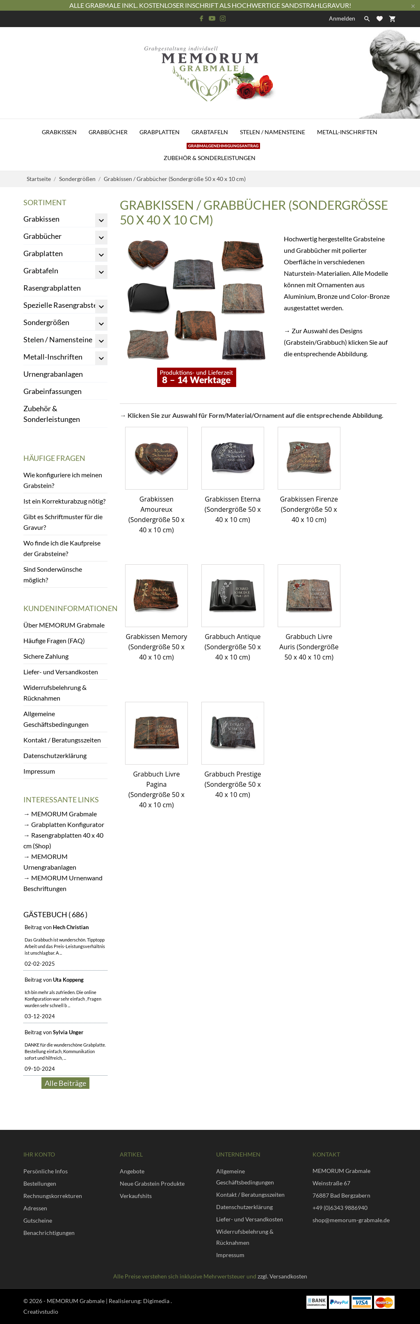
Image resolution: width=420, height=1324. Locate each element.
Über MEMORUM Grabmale (64, 625)
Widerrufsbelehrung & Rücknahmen (55, 692)
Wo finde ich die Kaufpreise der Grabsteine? (61, 548)
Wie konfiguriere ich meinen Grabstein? (62, 480)
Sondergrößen (46, 322)
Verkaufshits (136, 1195)
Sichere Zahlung (45, 656)
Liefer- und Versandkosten (60, 672)
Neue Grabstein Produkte (152, 1183)
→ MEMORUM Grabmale (60, 814)
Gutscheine (37, 1220)
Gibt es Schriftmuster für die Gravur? (63, 522)
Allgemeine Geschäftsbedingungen (56, 719)
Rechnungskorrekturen (52, 1195)
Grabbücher (108, 131)
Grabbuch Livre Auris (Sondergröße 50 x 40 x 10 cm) (308, 647)
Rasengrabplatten (52, 287)
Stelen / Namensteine (272, 131)
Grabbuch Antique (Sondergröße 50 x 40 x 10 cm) (233, 647)
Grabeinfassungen (52, 391)
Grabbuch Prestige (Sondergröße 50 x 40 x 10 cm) (232, 784)
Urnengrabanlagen (53, 373)
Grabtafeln (210, 131)
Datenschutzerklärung (55, 755)
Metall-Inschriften (347, 131)
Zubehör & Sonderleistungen (212, 153)
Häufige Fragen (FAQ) (54, 640)
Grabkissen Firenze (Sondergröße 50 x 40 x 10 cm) (309, 509)
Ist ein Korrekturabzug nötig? (64, 501)
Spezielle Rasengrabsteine (65, 304)
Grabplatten (159, 131)
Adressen (35, 1208)
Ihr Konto (39, 1154)
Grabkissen (59, 131)
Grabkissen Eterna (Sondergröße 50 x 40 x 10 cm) (233, 509)
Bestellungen (39, 1183)
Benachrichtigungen (49, 1232)
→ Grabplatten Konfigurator (63, 824)
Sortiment (44, 202)
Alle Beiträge (65, 1083)
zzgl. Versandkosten (282, 1276)
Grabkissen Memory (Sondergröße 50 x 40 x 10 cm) (156, 647)
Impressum (39, 771)
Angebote (132, 1171)
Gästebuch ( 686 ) (55, 914)
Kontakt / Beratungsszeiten (62, 740)
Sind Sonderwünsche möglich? (52, 574)
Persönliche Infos (45, 1171)
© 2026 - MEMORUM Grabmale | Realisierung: (83, 1300)
